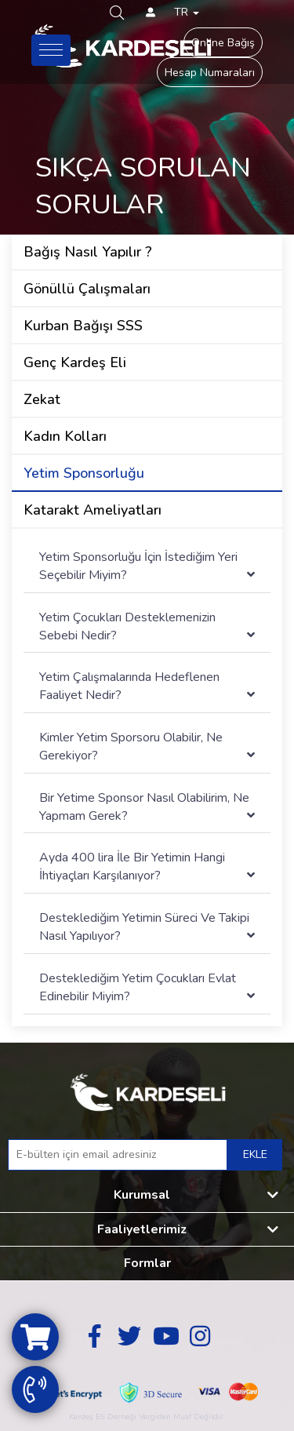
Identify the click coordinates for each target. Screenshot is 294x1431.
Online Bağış (223, 42)
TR (186, 12)
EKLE (255, 1154)
